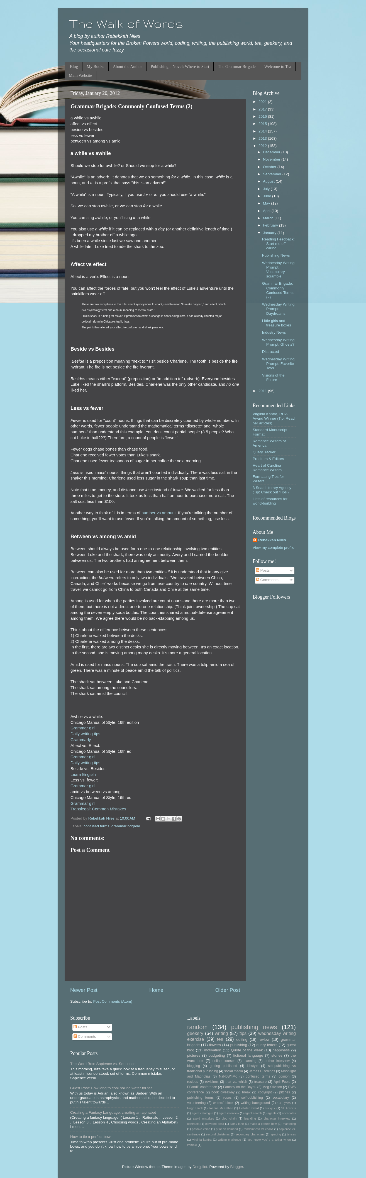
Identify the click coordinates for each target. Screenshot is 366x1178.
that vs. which (236, 1082)
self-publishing (252, 1098)
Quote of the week (247, 1050)
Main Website (80, 75)
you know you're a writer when (269, 1139)
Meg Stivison (272, 1087)
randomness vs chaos (258, 1129)
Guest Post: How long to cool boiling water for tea (111, 1088)
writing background (255, 1103)
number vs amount (158, 513)
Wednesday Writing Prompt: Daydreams (278, 308)
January (270, 233)
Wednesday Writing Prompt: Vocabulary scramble (278, 270)
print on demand (227, 1129)
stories (276, 1055)
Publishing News (276, 255)
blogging (193, 1066)
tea (220, 1039)
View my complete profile (273, 547)
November (272, 159)
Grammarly (80, 739)
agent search (253, 1113)
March (268, 218)
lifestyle (252, 1066)
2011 (263, 391)
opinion (284, 1076)
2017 (263, 109)
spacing (276, 1134)
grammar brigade (125, 826)
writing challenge (229, 1139)
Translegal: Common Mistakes (98, 809)
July (267, 189)
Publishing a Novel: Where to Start (180, 66)
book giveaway (223, 1092)
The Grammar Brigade (237, 66)
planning (250, 1061)
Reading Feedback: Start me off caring (278, 243)
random (197, 1027)
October (270, 167)
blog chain (229, 1118)
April (267, 211)
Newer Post (83, 990)
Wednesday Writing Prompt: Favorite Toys (278, 363)
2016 (263, 116)
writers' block (223, 1103)
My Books (95, 66)
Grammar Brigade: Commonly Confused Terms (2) (278, 290)
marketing (289, 1123)
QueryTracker (264, 452)
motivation (212, 1050)
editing (241, 1039)
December (272, 152)
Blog (74, 66)
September (272, 174)
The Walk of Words (126, 23)
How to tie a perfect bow (90, 1137)
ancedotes (289, 1113)
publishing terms (200, 1098)
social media (233, 1071)
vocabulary (281, 1098)
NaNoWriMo (228, 1076)
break (246, 1092)
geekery (195, 1033)
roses (227, 1098)
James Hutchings (262, 1071)
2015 (263, 124)
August (269, 181)
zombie (192, 1145)
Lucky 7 (270, 1108)
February (271, 225)
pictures (193, 1055)
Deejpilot (199, 1167)
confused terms (96, 826)
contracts (193, 1123)
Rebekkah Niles (272, 540)
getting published (223, 1066)
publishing (238, 1045)
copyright (265, 1092)
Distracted (270, 352)
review (264, 1039)
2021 (263, 102)
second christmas (218, 1134)
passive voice (201, 1129)
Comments (267, 580)
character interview (277, 1118)
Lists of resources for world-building (270, 501)
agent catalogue (202, 1113)
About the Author (127, 66)
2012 (263, 146)
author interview (277, 1061)
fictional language (248, 1055)
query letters (267, 1045)
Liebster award (249, 1108)
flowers (215, 1045)
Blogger (236, 1167)
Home (156, 990)
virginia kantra (201, 1139)
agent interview (229, 1113)
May (267, 203)
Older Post (227, 990)
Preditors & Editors (268, 459)
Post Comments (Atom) (112, 1001)
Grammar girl (82, 728)
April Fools (282, 1082)
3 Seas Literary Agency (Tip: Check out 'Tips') (272, 490)
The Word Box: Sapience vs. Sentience (103, 1064)
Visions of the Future (273, 377)
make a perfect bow (263, 1123)
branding (250, 1118)
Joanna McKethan (221, 1108)
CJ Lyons (284, 1103)
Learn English (83, 774)
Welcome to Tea (277, 66)
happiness (281, 1050)
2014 (263, 131)
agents (271, 1113)
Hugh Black (195, 1108)
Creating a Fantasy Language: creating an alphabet (113, 1112)
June (267, 196)
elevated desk (214, 1123)
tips (243, 1033)
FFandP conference (202, 1087)
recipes (192, 1082)
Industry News (274, 332)
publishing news (254, 1027)
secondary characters (250, 1134)
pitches (284, 1092)
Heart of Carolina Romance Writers (267, 467)
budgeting (217, 1055)
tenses (291, 1134)
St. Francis (288, 1108)
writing (221, 1033)
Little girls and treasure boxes (276, 323)
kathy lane (237, 1123)
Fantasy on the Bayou (239, 1087)
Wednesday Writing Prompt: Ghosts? (278, 342)
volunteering (196, 1103)
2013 (263, 138)
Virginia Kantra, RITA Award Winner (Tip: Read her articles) (274, 418)
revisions (212, 1082)
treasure (260, 1082)
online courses (224, 1061)
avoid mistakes (203, 1118)
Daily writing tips (85, 734)
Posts (263, 570)
